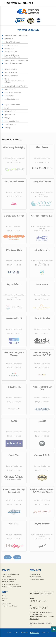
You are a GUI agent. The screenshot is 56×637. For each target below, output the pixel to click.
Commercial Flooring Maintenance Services (12, 56)
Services (24, 633)
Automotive (8, 39)
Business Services (10, 45)
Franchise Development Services (11, 587)
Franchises (34, 633)
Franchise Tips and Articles (9, 606)
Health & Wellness (11, 76)
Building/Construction (12, 42)
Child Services (9, 48)
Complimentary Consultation (10, 584)
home (9, 633)
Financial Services (10, 69)
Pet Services (9, 96)
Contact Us (5, 598)
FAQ (3, 601)
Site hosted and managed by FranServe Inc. (41, 623)
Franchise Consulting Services (10, 574)
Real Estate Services (11, 99)
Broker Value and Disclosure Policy (42, 616)
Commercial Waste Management (16, 60)
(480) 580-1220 (38, 600)
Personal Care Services (12, 92)
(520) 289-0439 (38, 607)
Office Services (9, 89)
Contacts (45, 633)
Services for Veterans (8, 582)
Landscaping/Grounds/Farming (15, 86)
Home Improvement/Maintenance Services (14, 81)
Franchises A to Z (35, 574)
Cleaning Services (10, 52)
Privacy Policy (34, 619)
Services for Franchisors (9, 579)
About (16, 633)
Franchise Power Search (37, 579)
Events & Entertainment (13, 63)
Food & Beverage (10, 72)
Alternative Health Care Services (16, 35)
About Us (4, 596)
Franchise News (6, 603)
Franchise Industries (35, 577)
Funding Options (6, 577)
